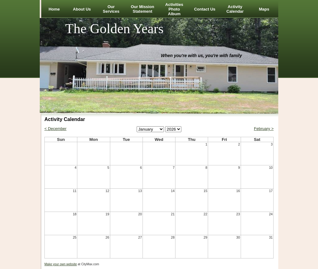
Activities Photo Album (174, 9)
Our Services (111, 9)
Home (54, 9)
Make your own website (60, 264)
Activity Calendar (235, 9)
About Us (82, 9)
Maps (264, 9)
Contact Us (205, 9)
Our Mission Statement (142, 9)
